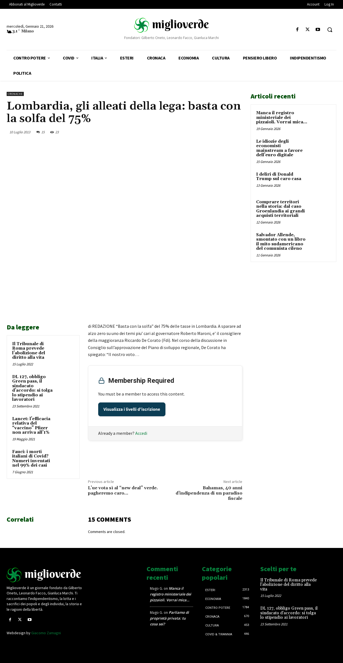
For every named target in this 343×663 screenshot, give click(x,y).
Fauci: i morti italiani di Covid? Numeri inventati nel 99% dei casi (31, 458)
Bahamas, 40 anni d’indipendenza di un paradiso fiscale (209, 493)
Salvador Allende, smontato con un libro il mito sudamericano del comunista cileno (280, 241)
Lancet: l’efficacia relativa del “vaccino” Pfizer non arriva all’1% (31, 425)
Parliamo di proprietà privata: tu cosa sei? (169, 618)
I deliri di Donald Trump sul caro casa (278, 177)
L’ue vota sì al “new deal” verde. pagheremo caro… (123, 490)
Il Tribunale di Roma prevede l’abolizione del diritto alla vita (28, 350)
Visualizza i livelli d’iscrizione (131, 409)
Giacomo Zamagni (46, 632)
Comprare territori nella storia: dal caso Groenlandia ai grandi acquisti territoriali (280, 209)
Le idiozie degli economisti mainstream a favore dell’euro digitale (279, 148)
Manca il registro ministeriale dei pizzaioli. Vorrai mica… (281, 117)
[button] (329, 29)
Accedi (141, 433)
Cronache (15, 94)
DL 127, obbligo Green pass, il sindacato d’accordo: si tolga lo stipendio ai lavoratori (32, 388)
